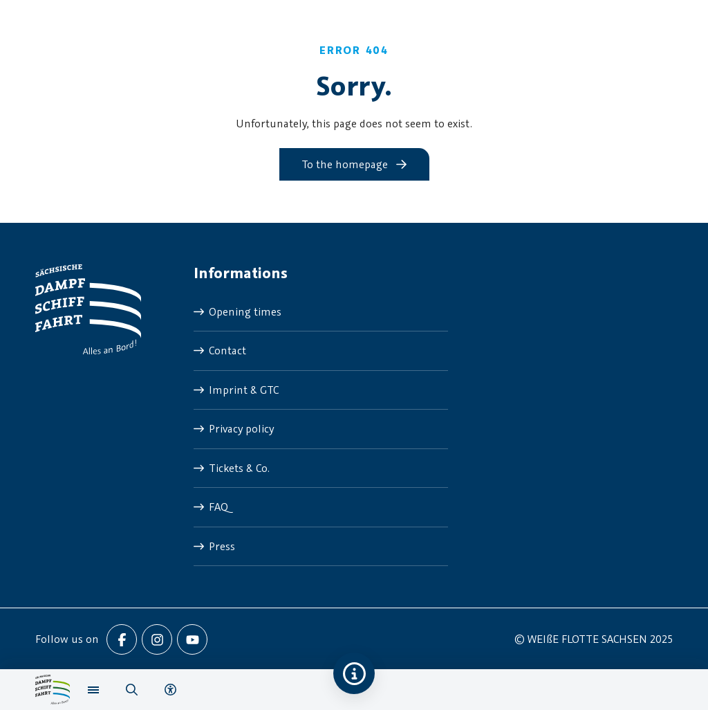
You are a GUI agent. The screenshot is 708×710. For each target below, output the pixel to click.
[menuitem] (321, 312)
